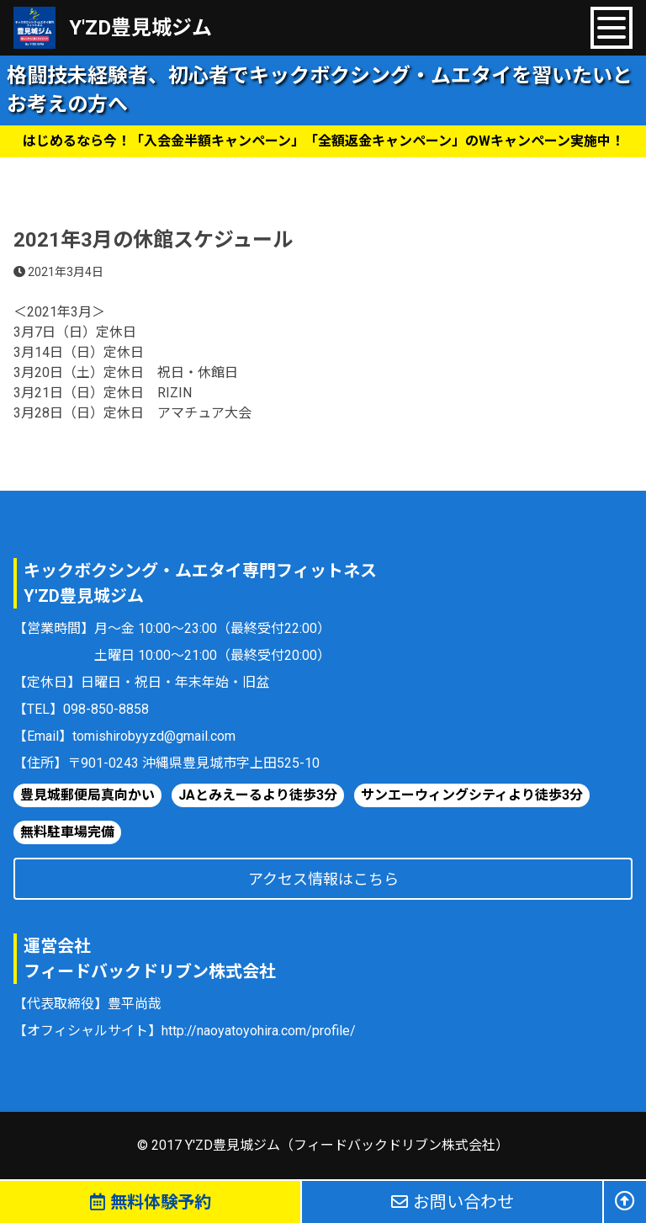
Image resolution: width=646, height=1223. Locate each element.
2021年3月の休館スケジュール (153, 240)
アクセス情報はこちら (323, 879)
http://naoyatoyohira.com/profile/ (259, 1031)
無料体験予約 (150, 1202)
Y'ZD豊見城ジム (140, 28)
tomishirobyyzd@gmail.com (154, 736)
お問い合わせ (452, 1202)
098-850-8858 (106, 709)
